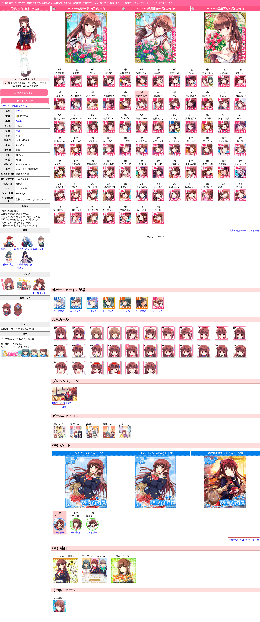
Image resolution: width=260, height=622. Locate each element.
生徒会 (19, 131)
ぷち (96, 3)
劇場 (112, 3)
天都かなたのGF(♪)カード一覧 (244, 230)
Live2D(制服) (18, 86)
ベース (7, 83)
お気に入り (47, 3)
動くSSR (104, 3)
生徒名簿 (58, 3)
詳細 (64, 407)
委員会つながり (9, 248)
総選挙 (128, 3)
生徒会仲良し (41, 248)
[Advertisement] (155, 262)
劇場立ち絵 (16, 83)
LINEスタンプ (39, 286)
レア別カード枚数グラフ (14, 106)
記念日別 (77, 3)
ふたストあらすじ (23, 92)
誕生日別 (67, 3)
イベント (150, 3)
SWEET (20, 111)
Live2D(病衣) (31, 86)
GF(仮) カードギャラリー (13, 3)
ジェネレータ (139, 3)
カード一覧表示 (25, 100)
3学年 (18, 121)
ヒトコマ (119, 3)
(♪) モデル (41, 83)
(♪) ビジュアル (29, 83)
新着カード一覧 (34, 3)
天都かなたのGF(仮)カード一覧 (244, 540)
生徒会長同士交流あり (25, 265)
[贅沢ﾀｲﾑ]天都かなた (64, 401)
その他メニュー (165, 3)
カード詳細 (58, 532)
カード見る (58, 311)
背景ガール (88, 3)
